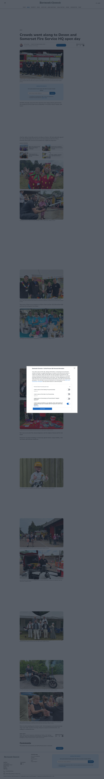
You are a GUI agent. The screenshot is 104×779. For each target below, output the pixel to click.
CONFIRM (42, 408)
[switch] (68, 389)
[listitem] (52, 386)
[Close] (75, 368)
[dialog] (52, 389)
